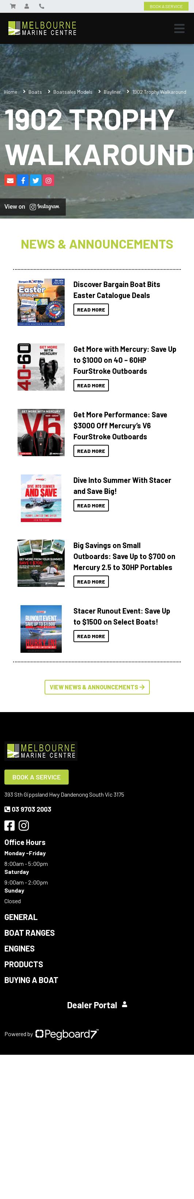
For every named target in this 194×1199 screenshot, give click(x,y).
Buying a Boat (31, 979)
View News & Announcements (97, 687)
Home (10, 92)
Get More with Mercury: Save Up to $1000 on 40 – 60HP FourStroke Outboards (124, 360)
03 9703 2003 (27, 809)
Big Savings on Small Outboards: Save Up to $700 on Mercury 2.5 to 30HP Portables (124, 556)
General (21, 916)
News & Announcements (97, 243)
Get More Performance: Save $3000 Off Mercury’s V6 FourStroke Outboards (120, 425)
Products (23, 964)
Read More (91, 309)
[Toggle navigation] (179, 28)
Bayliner (112, 92)
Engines (19, 948)
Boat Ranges (29, 932)
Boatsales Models (72, 92)
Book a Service (36, 777)
